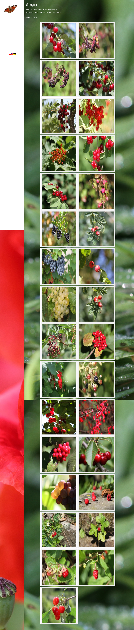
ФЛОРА (12, 18)
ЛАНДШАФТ (12, 25)
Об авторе (12, 32)
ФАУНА (12, 21)
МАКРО (12, 28)
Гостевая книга (12, 36)
